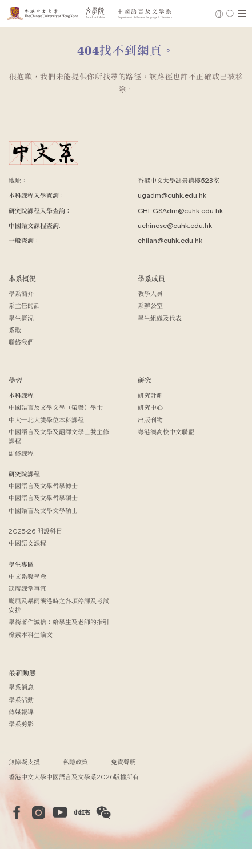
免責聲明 (123, 762)
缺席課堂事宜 (27, 588)
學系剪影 (21, 723)
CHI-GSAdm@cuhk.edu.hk (180, 210)
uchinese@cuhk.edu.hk (175, 225)
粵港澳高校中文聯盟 (166, 431)
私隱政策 (75, 762)
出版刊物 (150, 419)
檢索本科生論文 (31, 634)
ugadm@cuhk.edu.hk (172, 195)
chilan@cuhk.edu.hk (170, 240)
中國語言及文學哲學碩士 (43, 498)
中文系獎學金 (27, 576)
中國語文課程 (27, 543)
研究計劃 (150, 395)
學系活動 (21, 699)
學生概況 (21, 318)
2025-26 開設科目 (35, 531)
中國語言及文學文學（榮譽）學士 (56, 407)
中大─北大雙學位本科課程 (46, 419)
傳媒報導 (21, 711)
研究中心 (150, 407)
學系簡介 (21, 293)
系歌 (15, 330)
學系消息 (21, 687)
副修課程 (21, 453)
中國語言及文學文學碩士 (43, 510)
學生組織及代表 (160, 318)
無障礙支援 (24, 762)
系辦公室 (150, 305)
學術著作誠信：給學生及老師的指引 (59, 622)
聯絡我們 (21, 342)
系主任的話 (24, 305)
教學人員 (150, 293)
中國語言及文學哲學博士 (43, 486)
